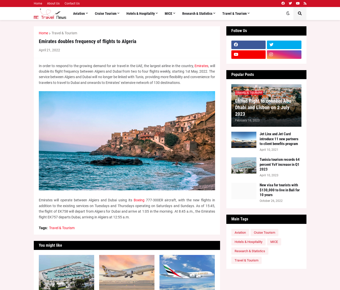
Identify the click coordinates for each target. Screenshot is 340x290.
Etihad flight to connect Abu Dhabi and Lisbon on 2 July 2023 (263, 107)
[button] (287, 13)
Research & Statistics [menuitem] (197, 14)
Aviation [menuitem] (79, 14)
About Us (53, 3)
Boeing (139, 200)
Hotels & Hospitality (248, 242)
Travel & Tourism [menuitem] (234, 14)
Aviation (240, 232)
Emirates (201, 66)
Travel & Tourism (64, 33)
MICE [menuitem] (168, 14)
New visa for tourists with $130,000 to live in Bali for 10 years (280, 190)
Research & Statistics (250, 251)
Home (38, 3)
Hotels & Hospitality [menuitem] (140, 14)
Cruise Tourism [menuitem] (105, 14)
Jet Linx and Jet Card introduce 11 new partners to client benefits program (279, 139)
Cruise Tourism (264, 232)
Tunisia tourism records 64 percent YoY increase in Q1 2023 (280, 164)
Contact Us (72, 3)
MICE (274, 242)
